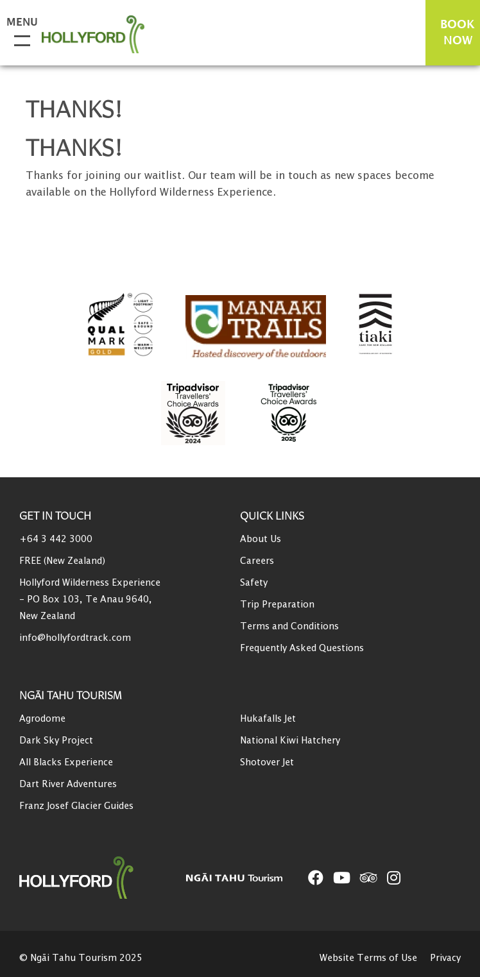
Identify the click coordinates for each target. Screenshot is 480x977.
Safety (254, 583)
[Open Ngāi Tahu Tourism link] (247, 877)
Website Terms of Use (368, 958)
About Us (260, 539)
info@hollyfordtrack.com (75, 638)
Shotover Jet (267, 762)
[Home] (102, 877)
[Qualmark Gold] (120, 325)
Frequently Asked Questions (302, 648)
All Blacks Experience (66, 762)
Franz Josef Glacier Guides (76, 806)
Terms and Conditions (289, 626)
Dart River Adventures (68, 784)
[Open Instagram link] (393, 877)
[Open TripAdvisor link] (368, 877)
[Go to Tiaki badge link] (375, 325)
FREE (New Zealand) (62, 561)
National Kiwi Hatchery (290, 740)
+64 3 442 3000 (55, 539)
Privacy (445, 958)
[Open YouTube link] (341, 877)
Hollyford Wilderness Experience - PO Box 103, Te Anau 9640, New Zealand (89, 599)
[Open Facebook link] (315, 877)
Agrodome (42, 719)
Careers (257, 561)
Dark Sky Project (56, 740)
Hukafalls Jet (268, 719)
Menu (19, 23)
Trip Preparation (277, 604)
